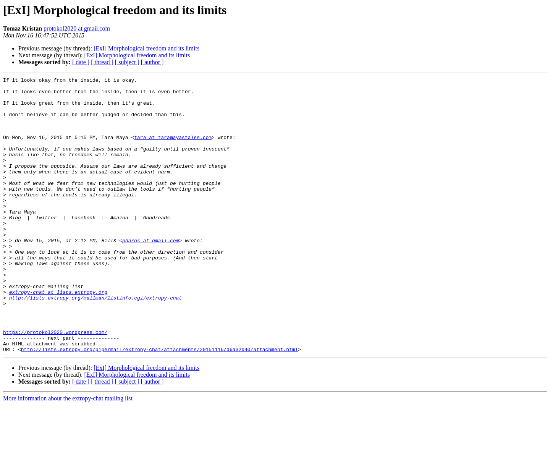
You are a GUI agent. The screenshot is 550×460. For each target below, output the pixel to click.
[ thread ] (102, 62)
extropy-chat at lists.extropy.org (58, 335)
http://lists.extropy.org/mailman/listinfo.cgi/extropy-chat (95, 342)
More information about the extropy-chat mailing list (68, 453)
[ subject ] (127, 62)
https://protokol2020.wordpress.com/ (55, 383)
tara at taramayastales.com (173, 149)
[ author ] (152, 62)
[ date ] (80, 62)
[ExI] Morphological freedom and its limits (146, 48)
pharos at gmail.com (150, 273)
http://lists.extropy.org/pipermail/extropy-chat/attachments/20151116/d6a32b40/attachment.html (159, 404)
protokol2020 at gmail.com (77, 28)
